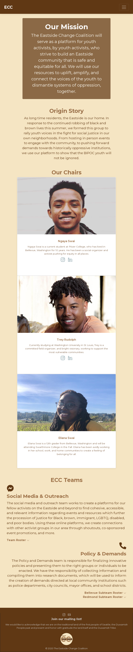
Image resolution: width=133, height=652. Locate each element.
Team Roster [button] (18, 540)
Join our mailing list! (66, 619)
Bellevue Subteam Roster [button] (105, 592)
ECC (8, 7)
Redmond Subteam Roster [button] (104, 597)
